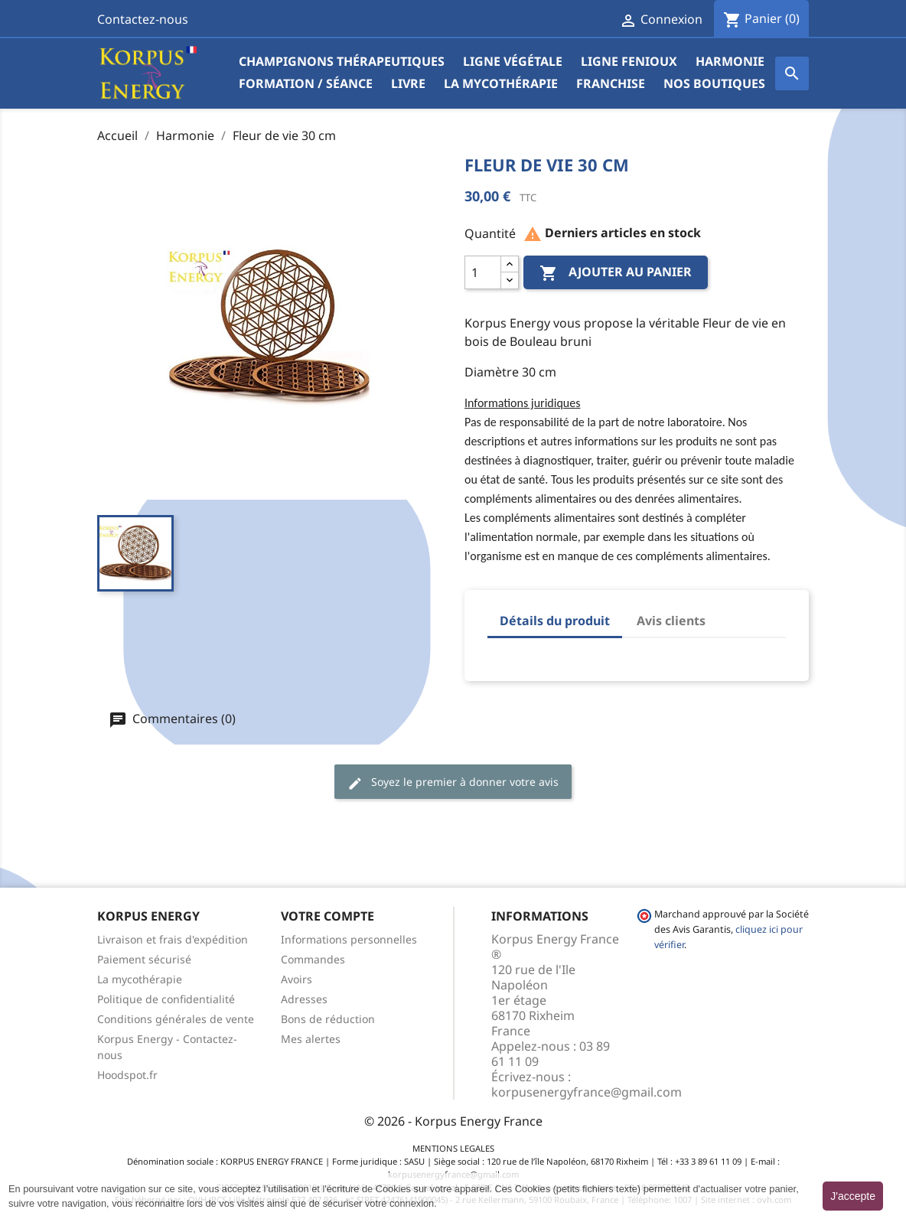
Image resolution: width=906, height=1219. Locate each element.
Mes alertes (311, 1039)
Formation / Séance (306, 83)
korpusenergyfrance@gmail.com (586, 1092)
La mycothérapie (501, 83)
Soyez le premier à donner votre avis (453, 782)
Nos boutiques (714, 83)
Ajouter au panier (615, 273)
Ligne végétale (512, 61)
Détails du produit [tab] (555, 620)
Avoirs (296, 979)
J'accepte (852, 1196)
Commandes (313, 959)
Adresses (304, 999)
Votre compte (327, 916)
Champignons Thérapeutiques (342, 61)
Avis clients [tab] (671, 620)
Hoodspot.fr (127, 1074)
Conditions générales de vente (175, 1019)
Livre (408, 83)
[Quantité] (482, 272)
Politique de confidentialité (166, 999)
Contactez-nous (142, 19)
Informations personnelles (349, 939)
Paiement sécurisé (144, 959)
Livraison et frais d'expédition (172, 939)
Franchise (610, 83)
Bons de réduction (328, 1019)
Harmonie (730, 61)
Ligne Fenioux (629, 61)
